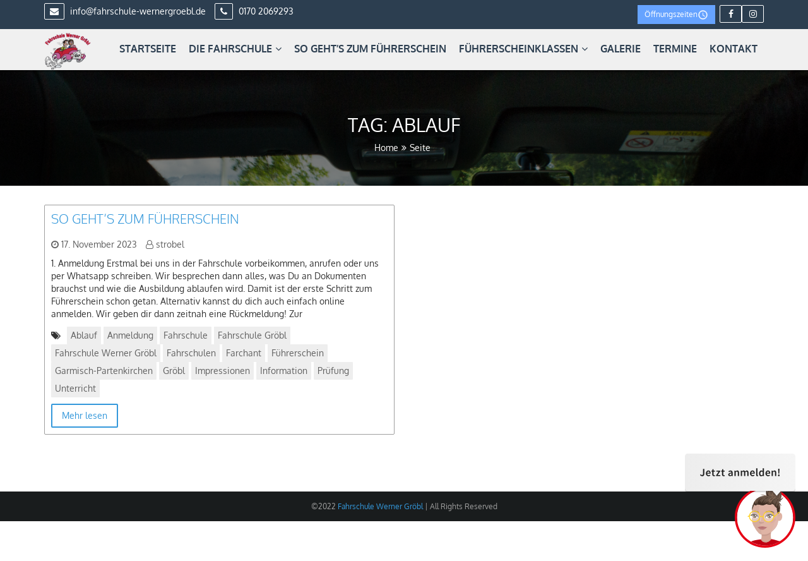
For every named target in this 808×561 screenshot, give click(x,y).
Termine (675, 48)
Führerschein (297, 352)
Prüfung (333, 370)
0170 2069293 (254, 11)
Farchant (243, 352)
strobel (170, 244)
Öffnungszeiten (676, 14)
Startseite (147, 48)
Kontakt (734, 48)
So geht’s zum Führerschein (370, 48)
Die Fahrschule (235, 48)
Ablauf (84, 335)
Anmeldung (130, 335)
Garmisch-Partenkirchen (104, 370)
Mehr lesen (84, 415)
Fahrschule (185, 335)
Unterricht (75, 388)
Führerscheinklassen (523, 48)
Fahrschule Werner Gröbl (106, 352)
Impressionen (222, 370)
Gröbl (174, 370)
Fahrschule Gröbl (252, 335)
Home (386, 147)
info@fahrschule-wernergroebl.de (125, 11)
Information (283, 370)
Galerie (620, 48)
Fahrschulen (191, 352)
